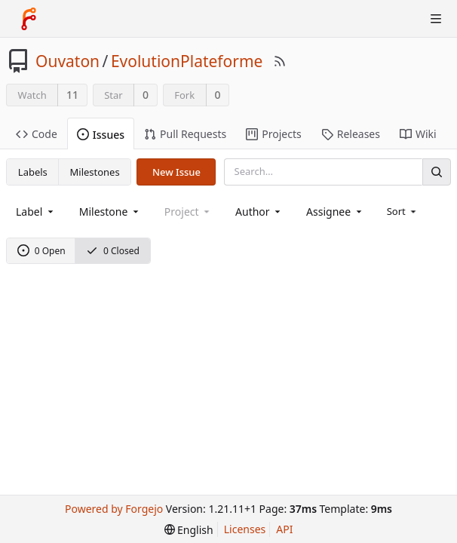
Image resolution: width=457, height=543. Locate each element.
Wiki (418, 134)
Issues (100, 134)
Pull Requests (185, 134)
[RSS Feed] (280, 61)
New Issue (176, 172)
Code (36, 134)
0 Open (41, 250)
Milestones (95, 172)
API (284, 529)
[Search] (436, 171)
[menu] (403, 211)
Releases (350, 134)
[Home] (29, 18)
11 (72, 94)
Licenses (245, 529)
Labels (33, 172)
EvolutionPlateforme (187, 61)
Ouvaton (67, 61)
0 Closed (113, 250)
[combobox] (36, 211)
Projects (273, 134)
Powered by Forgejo (114, 509)
